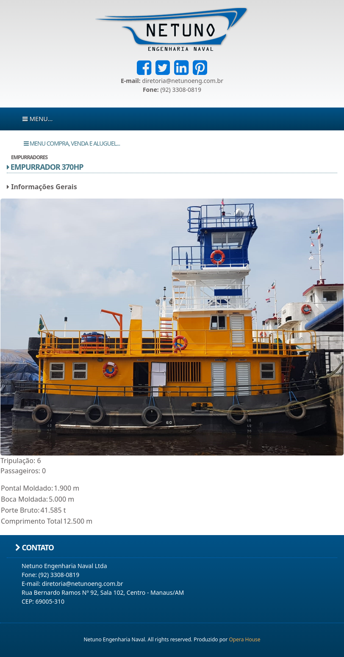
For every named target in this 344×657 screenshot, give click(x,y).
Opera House (244, 639)
